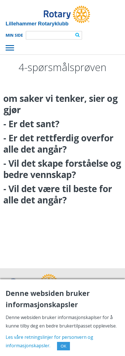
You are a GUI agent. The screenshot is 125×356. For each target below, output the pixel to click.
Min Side (14, 35)
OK (63, 346)
